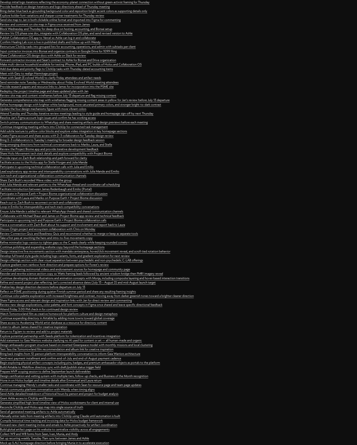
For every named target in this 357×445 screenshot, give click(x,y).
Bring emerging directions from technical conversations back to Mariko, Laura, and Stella (56, 144)
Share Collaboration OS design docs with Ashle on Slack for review (43, 55)
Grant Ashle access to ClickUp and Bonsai (26, 398)
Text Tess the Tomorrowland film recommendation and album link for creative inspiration (56, 349)
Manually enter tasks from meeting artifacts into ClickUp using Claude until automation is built (60, 416)
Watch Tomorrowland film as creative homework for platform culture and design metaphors (58, 314)
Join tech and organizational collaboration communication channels (43, 176)
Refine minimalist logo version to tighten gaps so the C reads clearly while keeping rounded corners (63, 242)
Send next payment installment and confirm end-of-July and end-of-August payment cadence (60, 358)
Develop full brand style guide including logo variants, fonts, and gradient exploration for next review (65, 256)
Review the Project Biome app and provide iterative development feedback (49, 149)
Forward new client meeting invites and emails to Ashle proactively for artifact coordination (58, 425)
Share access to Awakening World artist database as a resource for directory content (53, 323)
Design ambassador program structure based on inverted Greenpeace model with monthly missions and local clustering (76, 345)
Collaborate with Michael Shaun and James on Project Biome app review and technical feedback (62, 216)
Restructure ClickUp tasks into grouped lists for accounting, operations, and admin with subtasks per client (68, 47)
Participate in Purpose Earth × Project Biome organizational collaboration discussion (53, 193)
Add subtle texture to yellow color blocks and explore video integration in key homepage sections (63, 131)
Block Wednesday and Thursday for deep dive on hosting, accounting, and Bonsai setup (56, 29)
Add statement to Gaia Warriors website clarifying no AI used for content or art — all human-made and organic (71, 340)
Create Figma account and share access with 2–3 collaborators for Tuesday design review (57, 136)
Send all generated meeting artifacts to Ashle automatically (37, 412)
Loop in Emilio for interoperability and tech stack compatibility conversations (49, 207)
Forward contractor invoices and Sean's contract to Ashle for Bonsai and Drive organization (58, 60)
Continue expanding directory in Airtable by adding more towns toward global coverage (57, 318)
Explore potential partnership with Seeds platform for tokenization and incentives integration (60, 336)
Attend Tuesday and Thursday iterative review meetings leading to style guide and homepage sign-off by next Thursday (76, 113)
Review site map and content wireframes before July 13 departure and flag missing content (58, 95)
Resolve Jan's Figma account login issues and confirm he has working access (48, 118)
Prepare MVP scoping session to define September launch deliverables (45, 371)
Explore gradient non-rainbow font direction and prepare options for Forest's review (54, 265)
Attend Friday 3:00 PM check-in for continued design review (39, 309)
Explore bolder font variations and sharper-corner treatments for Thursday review (52, 15)
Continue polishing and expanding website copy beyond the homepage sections (52, 247)
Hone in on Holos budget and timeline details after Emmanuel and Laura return (51, 380)
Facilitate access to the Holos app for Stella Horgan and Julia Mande (43, 162)
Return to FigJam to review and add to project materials (36, 331)
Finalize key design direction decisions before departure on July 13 (42, 287)
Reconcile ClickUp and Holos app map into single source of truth (41, 407)
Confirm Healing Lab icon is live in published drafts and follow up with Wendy (50, 42)
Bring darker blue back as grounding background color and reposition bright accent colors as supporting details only (73, 11)
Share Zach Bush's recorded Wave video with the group (36, 180)
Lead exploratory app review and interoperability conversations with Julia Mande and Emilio (59, 171)
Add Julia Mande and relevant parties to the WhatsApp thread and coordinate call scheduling (60, 184)
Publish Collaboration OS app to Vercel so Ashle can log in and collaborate (48, 38)
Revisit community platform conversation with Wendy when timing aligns (47, 389)
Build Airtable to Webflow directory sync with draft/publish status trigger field (50, 367)
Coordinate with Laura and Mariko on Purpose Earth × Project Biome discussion (51, 198)
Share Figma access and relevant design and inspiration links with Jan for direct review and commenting (66, 300)
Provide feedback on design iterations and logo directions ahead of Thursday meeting (55, 7)
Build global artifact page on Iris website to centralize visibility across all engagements (55, 429)
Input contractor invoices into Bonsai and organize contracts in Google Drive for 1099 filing (58, 51)
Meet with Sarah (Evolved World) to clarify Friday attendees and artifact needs (50, 78)
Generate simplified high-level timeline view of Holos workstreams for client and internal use (59, 402)
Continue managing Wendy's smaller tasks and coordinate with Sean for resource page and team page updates (70, 385)
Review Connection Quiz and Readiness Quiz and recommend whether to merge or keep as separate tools (69, 233)
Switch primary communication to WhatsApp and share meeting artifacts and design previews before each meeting (74, 122)
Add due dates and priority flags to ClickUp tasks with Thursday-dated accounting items (56, 69)
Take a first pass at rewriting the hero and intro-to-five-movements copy (46, 238)
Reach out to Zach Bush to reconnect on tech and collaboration (41, 202)
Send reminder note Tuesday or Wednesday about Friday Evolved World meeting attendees (59, 82)
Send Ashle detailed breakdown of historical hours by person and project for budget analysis (59, 394)
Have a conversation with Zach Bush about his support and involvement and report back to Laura (62, 225)
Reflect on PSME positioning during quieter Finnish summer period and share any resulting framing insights (68, 291)
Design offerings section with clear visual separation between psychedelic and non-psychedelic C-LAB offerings (71, 260)
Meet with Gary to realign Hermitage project (29, 73)
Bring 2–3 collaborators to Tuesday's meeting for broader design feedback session (52, 140)
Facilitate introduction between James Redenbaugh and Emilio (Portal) (46, 189)
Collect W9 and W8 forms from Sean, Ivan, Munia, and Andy (39, 434)
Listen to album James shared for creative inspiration (33, 327)
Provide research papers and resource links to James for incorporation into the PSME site (57, 87)
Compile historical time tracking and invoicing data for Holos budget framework (51, 420)
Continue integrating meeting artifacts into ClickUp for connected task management (54, 127)
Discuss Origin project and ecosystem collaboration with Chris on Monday (47, 229)
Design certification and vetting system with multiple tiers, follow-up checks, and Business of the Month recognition (74, 376)
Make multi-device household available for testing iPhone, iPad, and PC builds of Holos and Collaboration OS (71, 64)
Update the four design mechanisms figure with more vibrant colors (43, 109)
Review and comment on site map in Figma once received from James (45, 24)
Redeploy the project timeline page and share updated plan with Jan (44, 91)
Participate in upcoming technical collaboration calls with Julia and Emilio (47, 167)
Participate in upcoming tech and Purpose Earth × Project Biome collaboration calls (53, 220)
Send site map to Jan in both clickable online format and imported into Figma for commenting (60, 20)
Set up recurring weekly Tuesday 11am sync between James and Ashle (44, 438)
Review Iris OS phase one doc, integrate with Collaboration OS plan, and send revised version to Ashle (66, 33)
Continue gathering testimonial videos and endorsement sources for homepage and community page (65, 269)
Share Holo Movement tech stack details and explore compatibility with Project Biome (56, 153)
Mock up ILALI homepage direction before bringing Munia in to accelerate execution (54, 443)
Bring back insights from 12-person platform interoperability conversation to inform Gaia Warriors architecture (70, 354)
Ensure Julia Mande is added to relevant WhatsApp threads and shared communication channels (61, 211)
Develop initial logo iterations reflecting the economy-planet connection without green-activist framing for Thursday (75, 2)
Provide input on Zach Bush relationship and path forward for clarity (43, 158)
